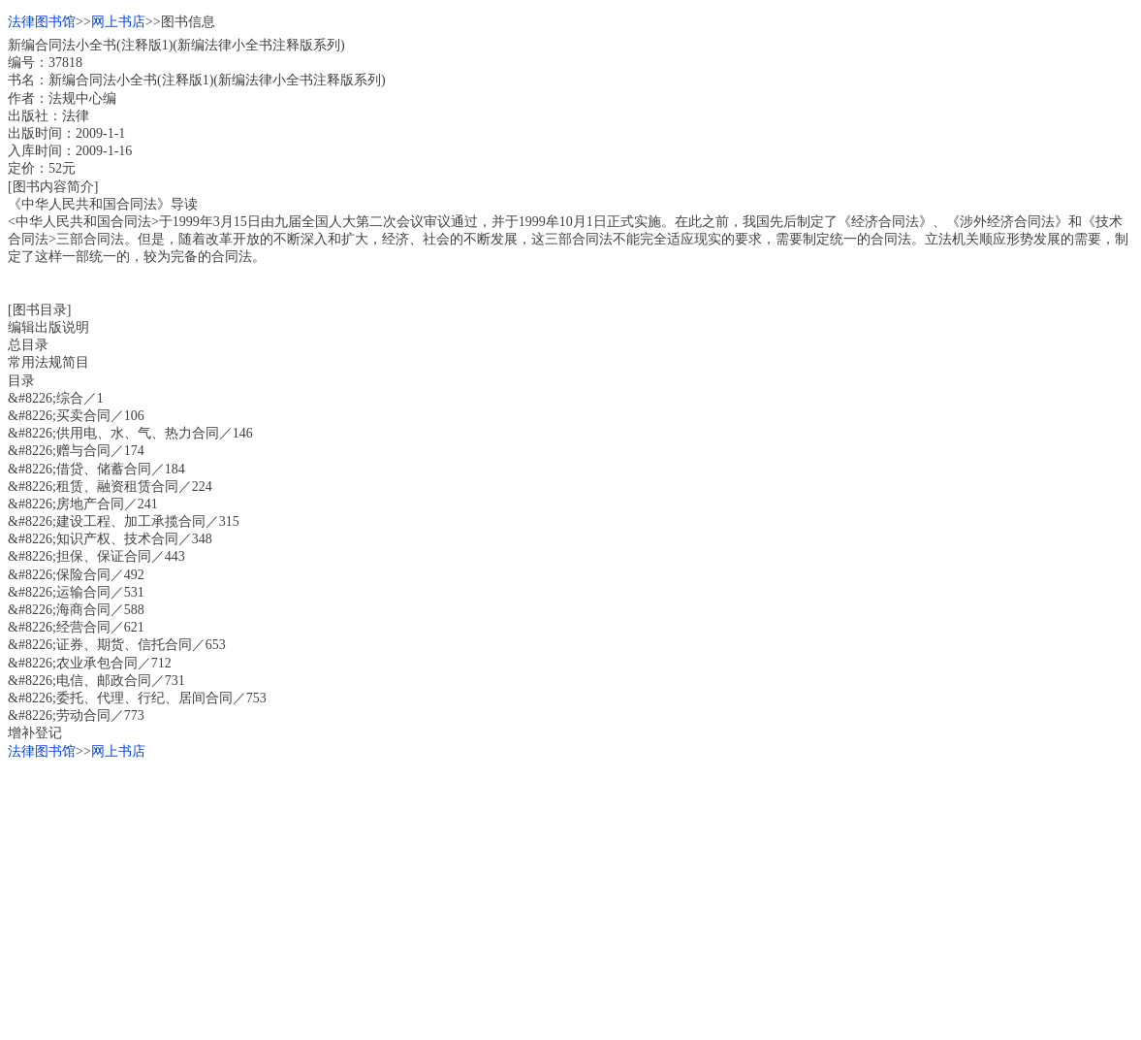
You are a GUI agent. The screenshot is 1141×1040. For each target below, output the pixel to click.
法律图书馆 (42, 22)
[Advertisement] (570, 896)
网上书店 (118, 22)
